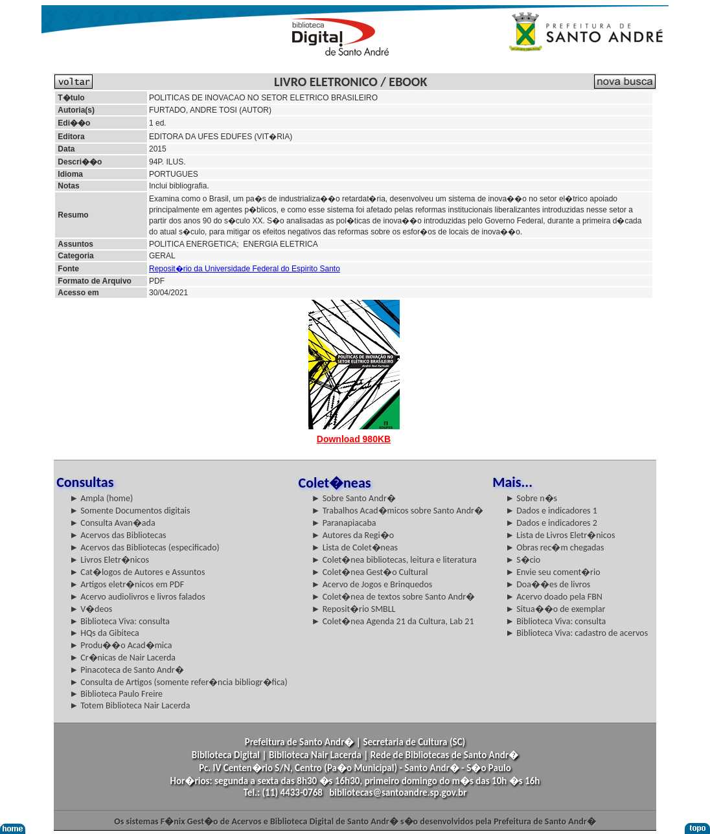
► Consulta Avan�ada (112, 522)
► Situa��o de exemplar (555, 608)
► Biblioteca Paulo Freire (116, 693)
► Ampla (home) (101, 498)
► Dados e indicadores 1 (551, 510)
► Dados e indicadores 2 (551, 522)
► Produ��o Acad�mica (120, 645)
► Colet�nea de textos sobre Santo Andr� (393, 596)
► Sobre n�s (531, 498)
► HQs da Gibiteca (104, 632)
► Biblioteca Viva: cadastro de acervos (576, 632)
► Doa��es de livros (547, 584)
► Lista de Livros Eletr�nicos (560, 535)
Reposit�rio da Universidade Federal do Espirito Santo (244, 268)
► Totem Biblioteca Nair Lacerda (129, 705)
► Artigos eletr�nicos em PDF (126, 584)
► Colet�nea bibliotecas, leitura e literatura (394, 559)
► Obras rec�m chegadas (554, 547)
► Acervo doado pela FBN (553, 596)
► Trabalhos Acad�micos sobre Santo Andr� (397, 510)
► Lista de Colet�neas (355, 547)
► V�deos (90, 608)
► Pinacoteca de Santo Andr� (126, 669)
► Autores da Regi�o (353, 535)
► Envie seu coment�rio (552, 572)
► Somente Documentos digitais (129, 510)
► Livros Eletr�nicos (109, 559)
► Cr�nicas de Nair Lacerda (122, 657)
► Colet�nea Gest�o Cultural (370, 572)
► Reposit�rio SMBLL (354, 608)
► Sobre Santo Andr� (354, 498)
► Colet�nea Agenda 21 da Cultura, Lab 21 (393, 621)
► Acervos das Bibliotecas (117, 535)
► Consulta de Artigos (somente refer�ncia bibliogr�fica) (178, 682)
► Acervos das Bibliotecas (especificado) (144, 547)
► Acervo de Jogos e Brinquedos (372, 584)
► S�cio (522, 559)
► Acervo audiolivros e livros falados (137, 596)
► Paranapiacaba (344, 522)
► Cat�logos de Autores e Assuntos (137, 572)
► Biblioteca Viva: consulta (119, 621)
